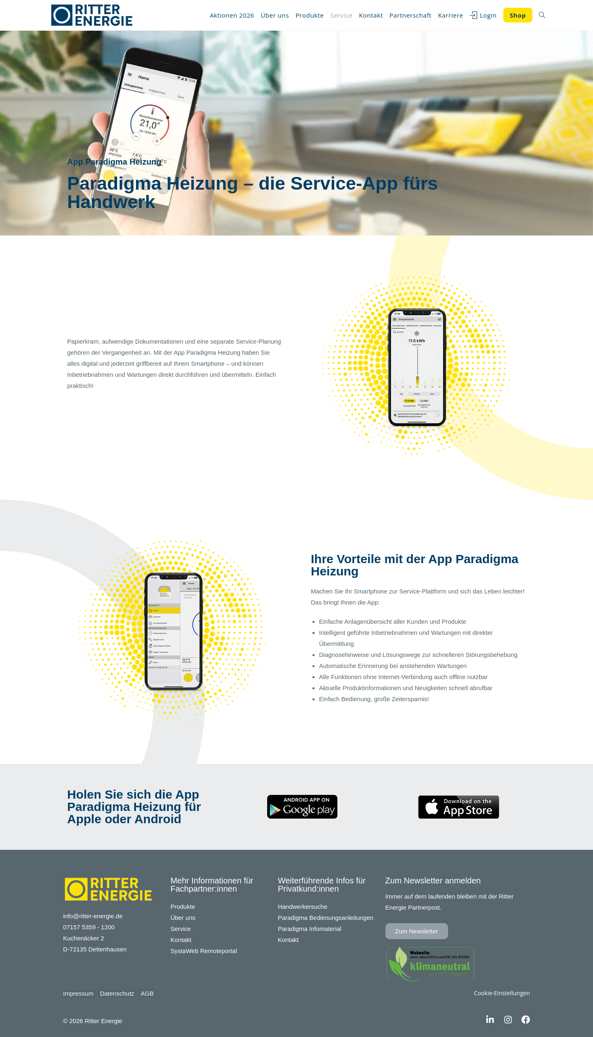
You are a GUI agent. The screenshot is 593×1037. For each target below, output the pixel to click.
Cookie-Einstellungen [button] (502, 993)
